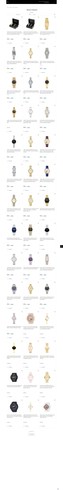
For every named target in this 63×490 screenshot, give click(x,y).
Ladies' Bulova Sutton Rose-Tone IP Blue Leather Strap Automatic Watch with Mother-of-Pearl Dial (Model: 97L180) (47, 180)
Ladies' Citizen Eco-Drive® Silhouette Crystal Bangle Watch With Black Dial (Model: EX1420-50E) (14, 151)
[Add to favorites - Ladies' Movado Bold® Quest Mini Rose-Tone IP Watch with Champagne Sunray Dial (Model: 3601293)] (38, 341)
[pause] (7, 2)
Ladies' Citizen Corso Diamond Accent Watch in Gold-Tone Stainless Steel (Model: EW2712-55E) (14, 92)
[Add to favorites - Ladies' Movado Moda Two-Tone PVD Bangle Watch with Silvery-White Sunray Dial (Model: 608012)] (38, 400)
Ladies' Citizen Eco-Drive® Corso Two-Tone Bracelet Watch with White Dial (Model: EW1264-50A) (14, 210)
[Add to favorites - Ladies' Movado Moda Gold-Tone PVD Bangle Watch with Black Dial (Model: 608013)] (22, 341)
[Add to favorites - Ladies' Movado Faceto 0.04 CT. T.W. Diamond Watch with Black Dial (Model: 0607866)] (55, 223)
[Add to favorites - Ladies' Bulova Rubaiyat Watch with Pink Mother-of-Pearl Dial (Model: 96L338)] (22, 311)
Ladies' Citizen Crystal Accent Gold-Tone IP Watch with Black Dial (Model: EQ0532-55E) (14, 121)
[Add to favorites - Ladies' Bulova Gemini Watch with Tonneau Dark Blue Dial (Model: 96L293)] (22, 223)
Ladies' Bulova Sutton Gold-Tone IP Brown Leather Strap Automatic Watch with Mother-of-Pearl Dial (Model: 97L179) (47, 151)
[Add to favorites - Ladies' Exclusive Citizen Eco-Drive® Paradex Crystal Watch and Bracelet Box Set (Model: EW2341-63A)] (38, 17)
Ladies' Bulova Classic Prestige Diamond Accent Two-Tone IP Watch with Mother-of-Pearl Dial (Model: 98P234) (47, 121)
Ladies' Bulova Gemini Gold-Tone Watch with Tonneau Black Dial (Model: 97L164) (47, 209)
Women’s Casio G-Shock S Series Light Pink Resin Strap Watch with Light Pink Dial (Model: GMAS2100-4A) (30, 327)
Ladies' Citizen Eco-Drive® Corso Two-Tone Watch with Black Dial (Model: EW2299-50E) (30, 239)
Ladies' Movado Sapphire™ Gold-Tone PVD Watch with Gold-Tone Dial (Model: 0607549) (47, 357)
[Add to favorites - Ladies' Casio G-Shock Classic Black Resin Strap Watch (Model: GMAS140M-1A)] (22, 370)
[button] (55, 2)
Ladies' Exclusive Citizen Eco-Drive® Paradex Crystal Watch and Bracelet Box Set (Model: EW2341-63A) (30, 33)
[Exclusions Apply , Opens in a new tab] (46, 2)
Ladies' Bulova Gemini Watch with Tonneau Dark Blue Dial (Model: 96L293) (14, 239)
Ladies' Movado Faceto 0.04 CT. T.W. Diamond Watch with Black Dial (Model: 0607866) (47, 239)
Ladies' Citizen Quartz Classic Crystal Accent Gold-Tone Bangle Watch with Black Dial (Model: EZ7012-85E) (47, 92)
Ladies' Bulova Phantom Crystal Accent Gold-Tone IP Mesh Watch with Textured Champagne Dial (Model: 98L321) (30, 180)
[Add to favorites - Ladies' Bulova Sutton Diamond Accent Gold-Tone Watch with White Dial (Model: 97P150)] (38, 46)
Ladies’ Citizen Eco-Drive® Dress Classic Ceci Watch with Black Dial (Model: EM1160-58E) (47, 298)
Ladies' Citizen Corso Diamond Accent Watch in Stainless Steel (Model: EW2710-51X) (47, 62)
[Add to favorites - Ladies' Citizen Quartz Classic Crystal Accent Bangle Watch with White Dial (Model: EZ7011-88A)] (38, 105)
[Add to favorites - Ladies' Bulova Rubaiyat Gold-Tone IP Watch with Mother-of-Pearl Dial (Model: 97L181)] (38, 135)
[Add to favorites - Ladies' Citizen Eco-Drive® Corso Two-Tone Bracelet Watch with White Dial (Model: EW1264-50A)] (22, 193)
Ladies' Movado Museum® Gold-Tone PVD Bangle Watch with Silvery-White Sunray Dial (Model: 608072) (47, 327)
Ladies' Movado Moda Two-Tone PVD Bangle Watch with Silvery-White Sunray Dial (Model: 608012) (30, 416)
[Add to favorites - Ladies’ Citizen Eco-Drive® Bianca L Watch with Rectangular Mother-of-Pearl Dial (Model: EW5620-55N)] (22, 164)
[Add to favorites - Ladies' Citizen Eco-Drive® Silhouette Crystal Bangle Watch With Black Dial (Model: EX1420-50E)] (22, 135)
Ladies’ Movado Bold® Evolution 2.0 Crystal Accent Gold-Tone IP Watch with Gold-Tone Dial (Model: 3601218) (47, 386)
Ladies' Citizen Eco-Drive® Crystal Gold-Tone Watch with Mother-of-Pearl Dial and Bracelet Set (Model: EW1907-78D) (14, 33)
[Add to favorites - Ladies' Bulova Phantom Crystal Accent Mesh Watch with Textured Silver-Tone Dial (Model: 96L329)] (22, 252)
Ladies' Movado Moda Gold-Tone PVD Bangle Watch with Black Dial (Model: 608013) (14, 357)
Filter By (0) (23, 14)
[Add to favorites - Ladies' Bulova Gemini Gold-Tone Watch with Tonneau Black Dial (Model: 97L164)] (55, 193)
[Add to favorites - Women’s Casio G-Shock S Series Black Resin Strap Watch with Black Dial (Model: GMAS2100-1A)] (22, 400)
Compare (10, 43)
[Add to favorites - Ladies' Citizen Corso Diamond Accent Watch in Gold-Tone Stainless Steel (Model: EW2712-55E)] (22, 76)
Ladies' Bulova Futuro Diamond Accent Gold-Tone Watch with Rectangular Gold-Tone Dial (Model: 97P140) (47, 33)
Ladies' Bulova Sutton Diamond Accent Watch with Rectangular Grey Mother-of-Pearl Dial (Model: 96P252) (14, 62)
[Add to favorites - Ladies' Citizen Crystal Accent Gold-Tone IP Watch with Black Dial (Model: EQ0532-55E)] (22, 105)
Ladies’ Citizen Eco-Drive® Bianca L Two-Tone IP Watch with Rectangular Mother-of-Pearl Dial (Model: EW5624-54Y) (47, 268)
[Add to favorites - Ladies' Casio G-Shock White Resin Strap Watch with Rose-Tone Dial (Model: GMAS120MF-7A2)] (55, 400)
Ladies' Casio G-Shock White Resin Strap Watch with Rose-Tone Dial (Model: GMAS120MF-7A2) (47, 416)
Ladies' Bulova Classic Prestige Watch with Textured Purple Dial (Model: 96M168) (31, 268)
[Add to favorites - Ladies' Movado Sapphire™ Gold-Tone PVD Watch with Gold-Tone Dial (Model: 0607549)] (55, 341)
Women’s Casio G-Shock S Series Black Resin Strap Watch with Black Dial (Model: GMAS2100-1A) (14, 416)
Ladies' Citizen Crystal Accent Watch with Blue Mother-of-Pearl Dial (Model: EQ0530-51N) (31, 92)
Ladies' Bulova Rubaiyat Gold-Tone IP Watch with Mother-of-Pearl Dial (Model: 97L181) (30, 151)
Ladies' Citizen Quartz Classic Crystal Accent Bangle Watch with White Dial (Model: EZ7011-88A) (30, 121)
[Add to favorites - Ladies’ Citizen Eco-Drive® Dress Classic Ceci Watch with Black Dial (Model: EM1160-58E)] (55, 282)
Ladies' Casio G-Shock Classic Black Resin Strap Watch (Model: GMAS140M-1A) (14, 386)
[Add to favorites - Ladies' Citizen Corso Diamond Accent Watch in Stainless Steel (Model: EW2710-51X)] (55, 46)
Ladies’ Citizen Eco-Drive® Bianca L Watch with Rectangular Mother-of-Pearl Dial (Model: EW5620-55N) (14, 180)
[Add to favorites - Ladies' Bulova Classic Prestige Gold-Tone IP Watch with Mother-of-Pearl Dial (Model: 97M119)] (38, 193)
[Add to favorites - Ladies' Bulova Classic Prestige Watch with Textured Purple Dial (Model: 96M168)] (38, 252)
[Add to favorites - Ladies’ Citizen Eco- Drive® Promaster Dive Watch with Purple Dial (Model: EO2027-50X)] (22, 282)
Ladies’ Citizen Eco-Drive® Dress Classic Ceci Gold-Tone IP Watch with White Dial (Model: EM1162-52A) (30, 298)
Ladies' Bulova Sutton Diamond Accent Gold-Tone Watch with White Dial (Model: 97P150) (31, 62)
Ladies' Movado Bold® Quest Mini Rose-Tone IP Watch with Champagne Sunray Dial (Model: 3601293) (30, 357)
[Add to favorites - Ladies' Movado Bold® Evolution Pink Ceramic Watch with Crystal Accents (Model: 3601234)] (38, 370)
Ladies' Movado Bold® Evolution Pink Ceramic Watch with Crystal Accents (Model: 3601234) (30, 386)
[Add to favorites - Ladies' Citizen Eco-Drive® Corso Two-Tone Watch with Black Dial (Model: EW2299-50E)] (38, 223)
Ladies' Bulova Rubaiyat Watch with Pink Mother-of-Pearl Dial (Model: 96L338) (14, 327)
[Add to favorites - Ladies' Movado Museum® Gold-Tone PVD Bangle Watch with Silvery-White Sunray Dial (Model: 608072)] (55, 311)
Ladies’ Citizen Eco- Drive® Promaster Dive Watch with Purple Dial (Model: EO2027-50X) (14, 298)
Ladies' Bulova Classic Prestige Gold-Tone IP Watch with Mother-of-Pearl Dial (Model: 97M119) (31, 210)
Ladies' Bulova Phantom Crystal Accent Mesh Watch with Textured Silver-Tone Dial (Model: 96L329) (14, 268)
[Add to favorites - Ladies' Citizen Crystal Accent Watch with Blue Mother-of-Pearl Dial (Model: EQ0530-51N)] (38, 76)
